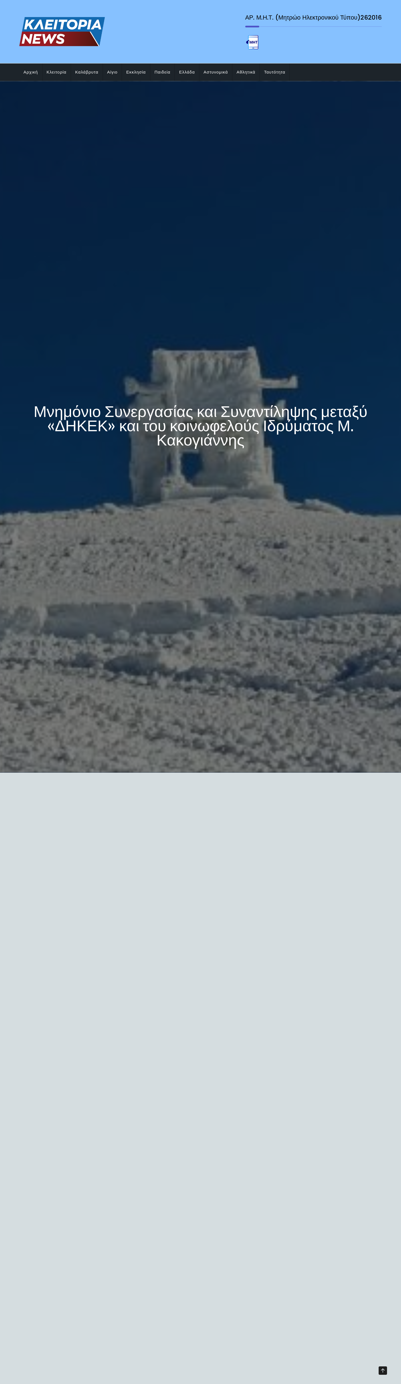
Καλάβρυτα (86, 72)
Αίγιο (112, 72)
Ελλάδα (187, 72)
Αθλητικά (246, 72)
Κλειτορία (57, 72)
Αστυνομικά (216, 72)
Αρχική (30, 72)
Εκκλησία (136, 72)
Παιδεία (163, 72)
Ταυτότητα (274, 72)
